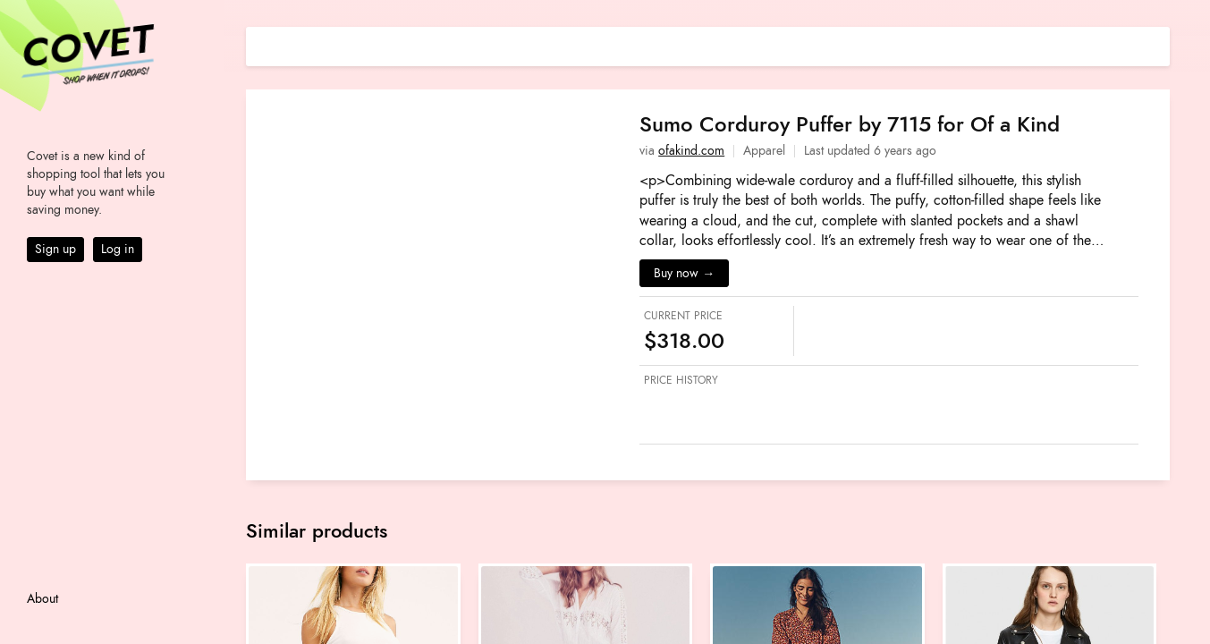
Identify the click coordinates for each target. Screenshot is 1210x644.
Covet (86, 48)
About (42, 598)
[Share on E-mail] (1156, 44)
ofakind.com (691, 150)
